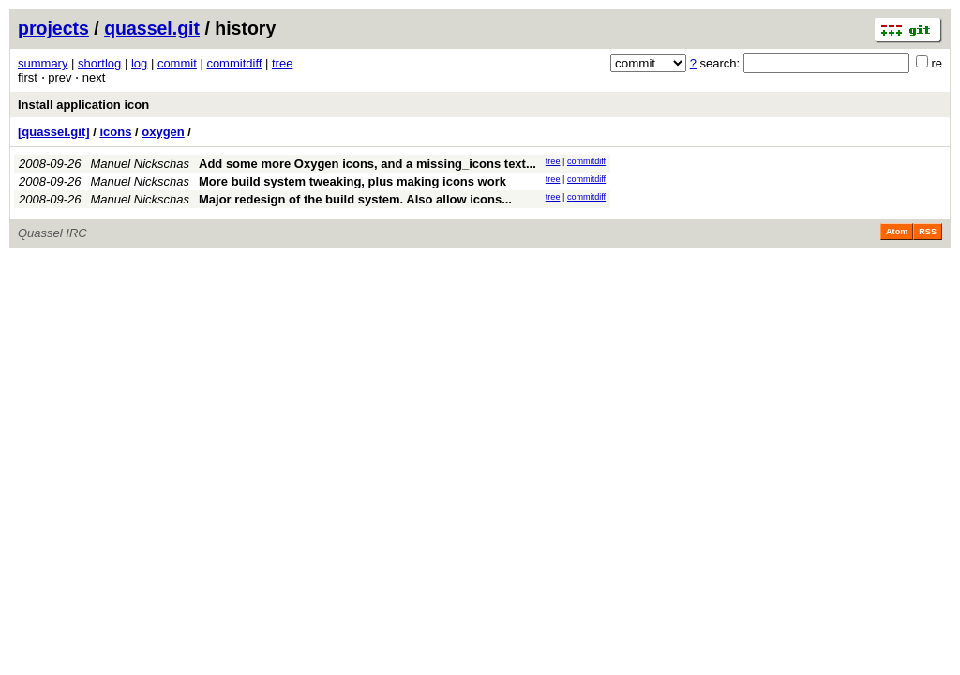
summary (43, 63)
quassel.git (152, 28)
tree (282, 63)
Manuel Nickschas (140, 164)
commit (177, 63)
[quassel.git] (54, 132)
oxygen (163, 132)
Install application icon (83, 105)
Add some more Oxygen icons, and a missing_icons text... (367, 164)
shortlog (99, 63)
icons (115, 132)
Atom (897, 231)
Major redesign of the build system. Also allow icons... (355, 199)
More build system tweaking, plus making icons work (352, 181)
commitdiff (234, 63)
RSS (928, 231)
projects (53, 28)
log (139, 63)
